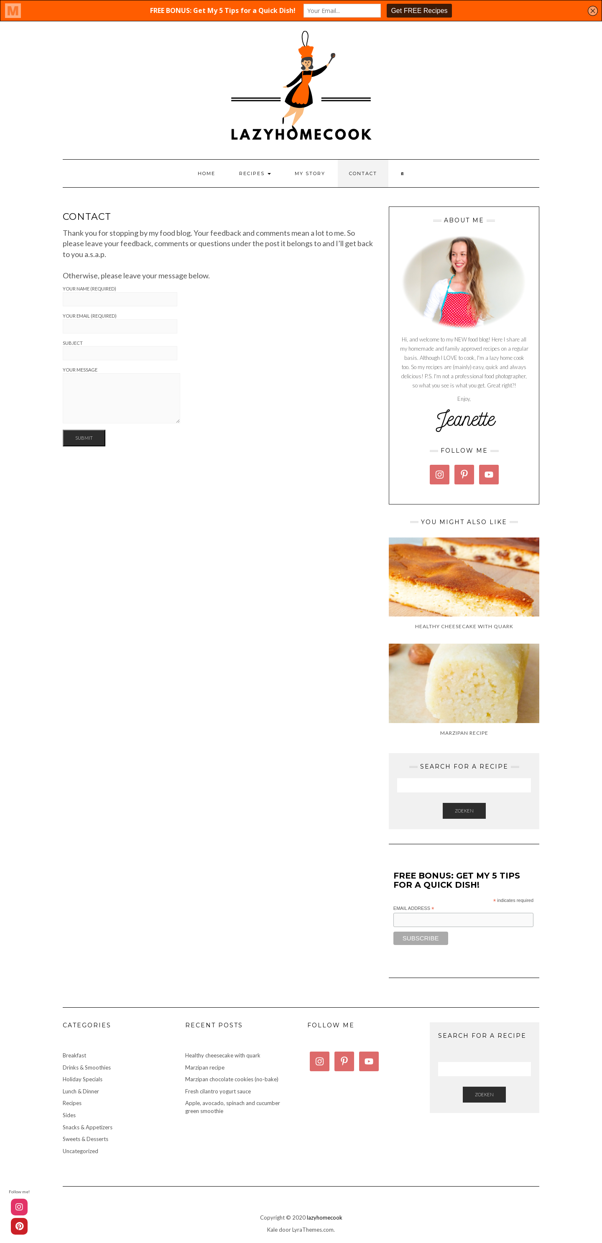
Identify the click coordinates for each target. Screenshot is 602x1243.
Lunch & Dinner (81, 1091)
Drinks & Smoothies (87, 1067)
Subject (120, 350)
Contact (363, 173)
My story (310, 173)
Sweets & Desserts (85, 1139)
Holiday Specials (82, 1079)
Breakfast (74, 1055)
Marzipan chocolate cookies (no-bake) (231, 1079)
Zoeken (464, 810)
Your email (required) (120, 323)
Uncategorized (80, 1151)
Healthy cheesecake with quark (222, 1055)
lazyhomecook (324, 1217)
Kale (272, 1229)
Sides (69, 1115)
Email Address (413, 909)
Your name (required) (120, 296)
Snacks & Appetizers (87, 1127)
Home (206, 173)
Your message (121, 395)
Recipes (255, 173)
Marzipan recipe (204, 1067)
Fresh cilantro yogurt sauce (218, 1091)
